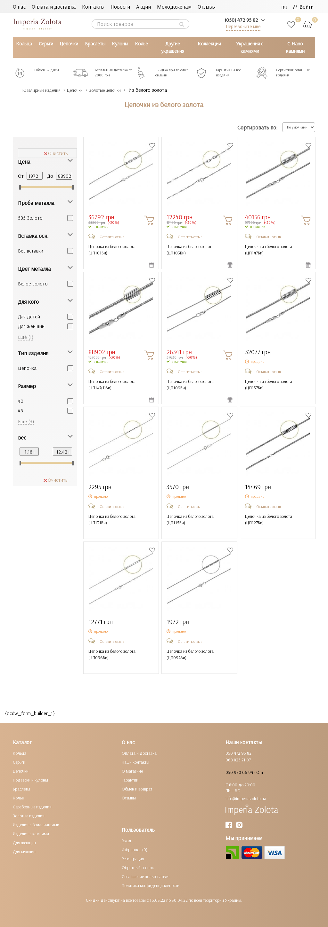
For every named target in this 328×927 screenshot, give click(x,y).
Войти (303, 6)
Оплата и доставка (54, 6)
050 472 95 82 (238, 753)
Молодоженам (174, 6)
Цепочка (27, 368)
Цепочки (69, 43)
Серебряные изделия (32, 807)
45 (20, 410)
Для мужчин (24, 851)
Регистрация (133, 858)
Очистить (56, 153)
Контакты (93, 6)
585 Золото (30, 217)
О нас (19, 6)
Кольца (24, 43)
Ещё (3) (26, 421)
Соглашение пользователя (145, 876)
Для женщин (31, 326)
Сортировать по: (257, 127)
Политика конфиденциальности (150, 885)
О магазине (132, 771)
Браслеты (95, 43)
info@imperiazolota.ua (246, 798)
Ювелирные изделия (46, 90)
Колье (141, 43)
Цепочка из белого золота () (111, 250)
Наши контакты (135, 762)
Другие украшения (172, 47)
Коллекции (209, 43)
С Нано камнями (295, 47)
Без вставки (30, 250)
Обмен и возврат (137, 789)
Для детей (29, 316)
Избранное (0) (134, 850)
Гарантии (130, 780)
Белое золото (33, 283)
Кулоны (120, 43)
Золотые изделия (29, 816)
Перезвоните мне (243, 26)
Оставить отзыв (112, 236)
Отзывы (207, 6)
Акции (143, 6)
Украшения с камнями (249, 47)
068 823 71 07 (238, 760)
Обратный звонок (138, 867)
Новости (120, 6)
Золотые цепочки (123, 90)
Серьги (46, 43)
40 (20, 401)
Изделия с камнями (31, 834)
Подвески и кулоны (30, 780)
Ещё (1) (25, 337)
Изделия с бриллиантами (36, 825)
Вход (126, 841)
